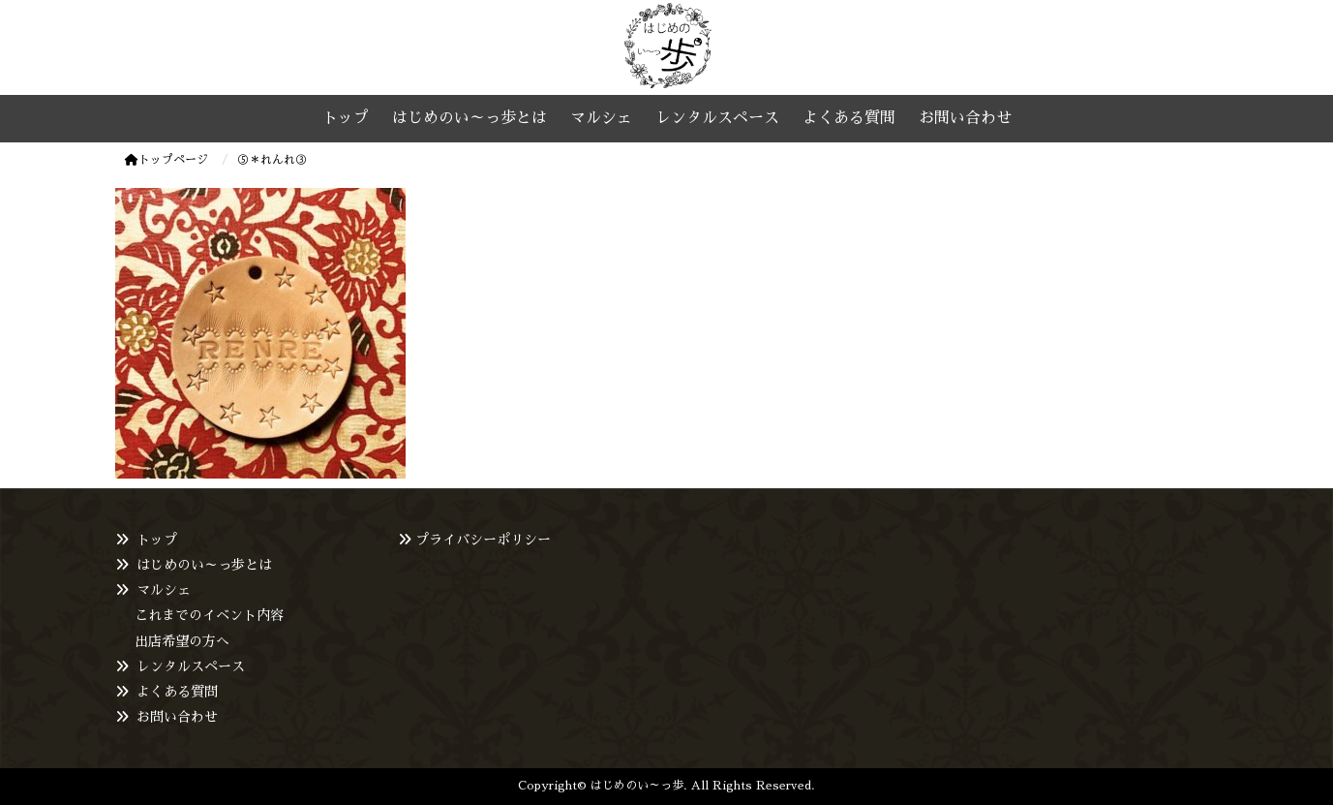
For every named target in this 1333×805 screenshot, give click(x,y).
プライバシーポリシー (483, 539)
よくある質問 (177, 691)
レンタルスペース (190, 666)
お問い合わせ (177, 717)
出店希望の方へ (182, 641)
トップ (156, 539)
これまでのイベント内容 (209, 615)
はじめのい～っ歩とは (204, 565)
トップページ (166, 160)
